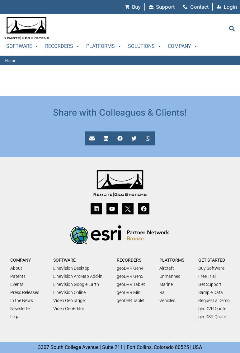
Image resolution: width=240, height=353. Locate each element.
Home (10, 60)
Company (183, 46)
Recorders (62, 46)
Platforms (104, 46)
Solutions (145, 46)
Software (22, 46)
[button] (232, 28)
